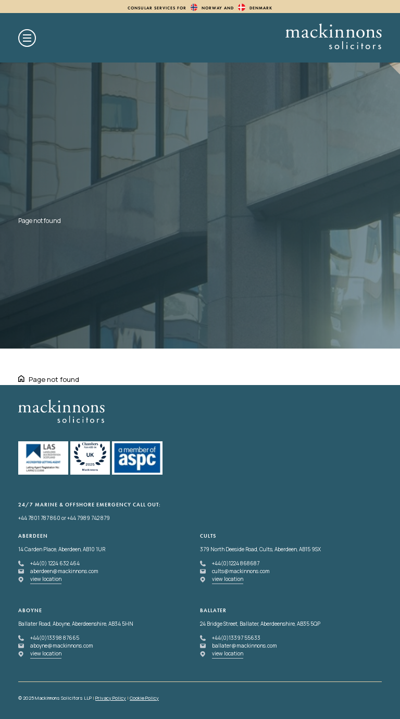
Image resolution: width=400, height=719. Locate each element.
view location (45, 578)
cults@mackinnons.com (241, 571)
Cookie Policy (144, 698)
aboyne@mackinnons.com (61, 645)
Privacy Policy (110, 698)
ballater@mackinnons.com (244, 645)
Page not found (54, 379)
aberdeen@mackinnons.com (64, 571)
